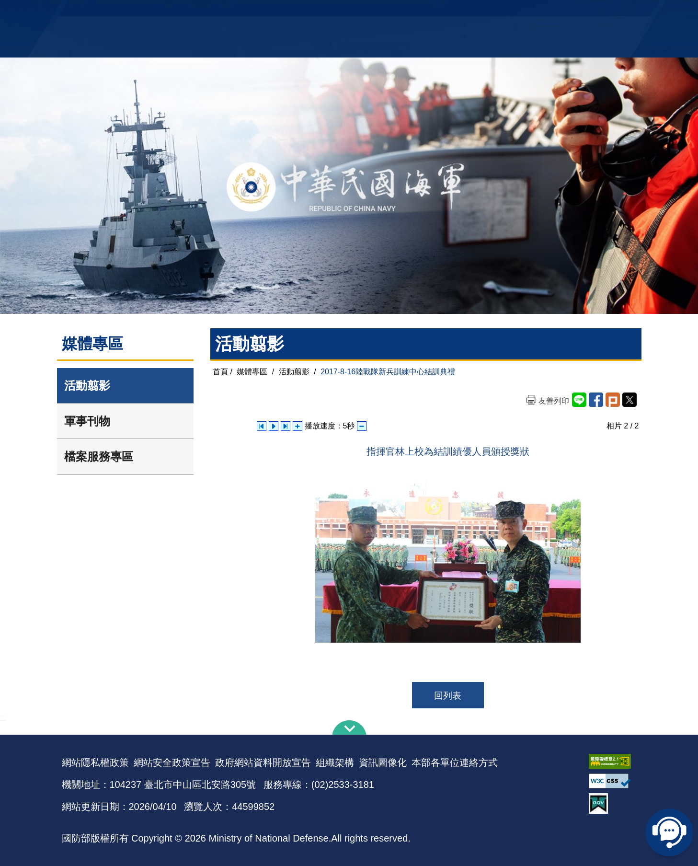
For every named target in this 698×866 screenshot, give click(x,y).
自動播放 (273, 426)
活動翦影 (87, 385)
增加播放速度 (297, 426)
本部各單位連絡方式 (455, 762)
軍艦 (527, 12)
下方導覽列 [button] (349, 727)
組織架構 (335, 762)
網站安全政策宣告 (172, 762)
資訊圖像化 (383, 762)
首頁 (220, 372)
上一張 (261, 426)
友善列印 (553, 401)
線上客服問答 (669, 832)
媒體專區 (252, 372)
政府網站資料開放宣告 (263, 762)
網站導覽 (345, 12)
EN (368, 12)
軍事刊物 (87, 421)
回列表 (447, 696)
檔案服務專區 (98, 456)
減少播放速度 (361, 426)
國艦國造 (553, 12)
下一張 (285, 426)
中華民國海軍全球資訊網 (208, 13)
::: (3, 717)
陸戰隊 (582, 12)
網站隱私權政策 (95, 762)
